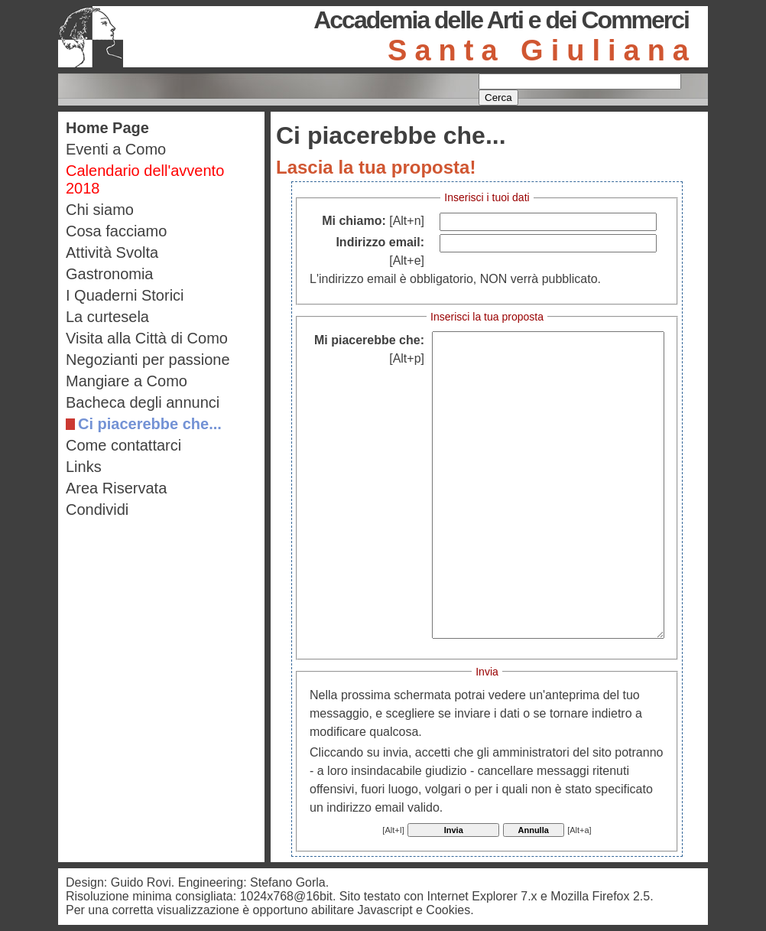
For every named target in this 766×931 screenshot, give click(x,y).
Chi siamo (100, 209)
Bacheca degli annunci (142, 402)
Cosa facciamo (116, 231)
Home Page (107, 127)
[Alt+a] (579, 830)
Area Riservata (116, 488)
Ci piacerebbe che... (150, 423)
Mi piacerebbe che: (369, 349)
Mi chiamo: (373, 220)
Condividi (97, 509)
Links (84, 466)
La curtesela (107, 316)
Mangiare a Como (126, 381)
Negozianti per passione (148, 359)
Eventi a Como (116, 149)
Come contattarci (123, 445)
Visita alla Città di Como (147, 338)
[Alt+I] (393, 830)
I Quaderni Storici (125, 295)
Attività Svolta (112, 252)
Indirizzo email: (380, 251)
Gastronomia (110, 273)
